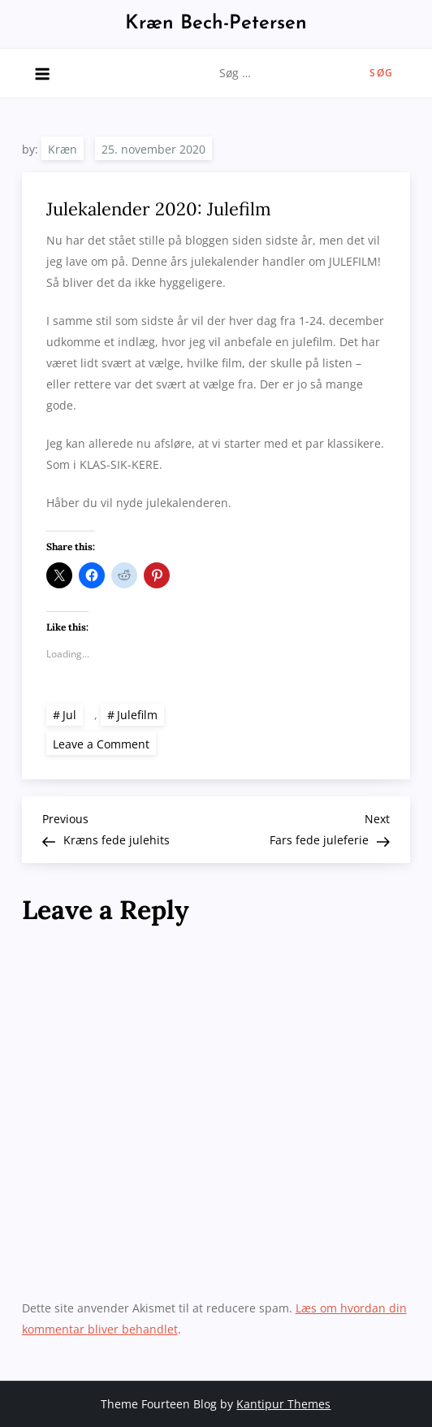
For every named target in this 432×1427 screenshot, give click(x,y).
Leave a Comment (104, 743)
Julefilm (137, 714)
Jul (69, 714)
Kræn (62, 149)
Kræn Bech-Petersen (216, 23)
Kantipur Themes (283, 1404)
